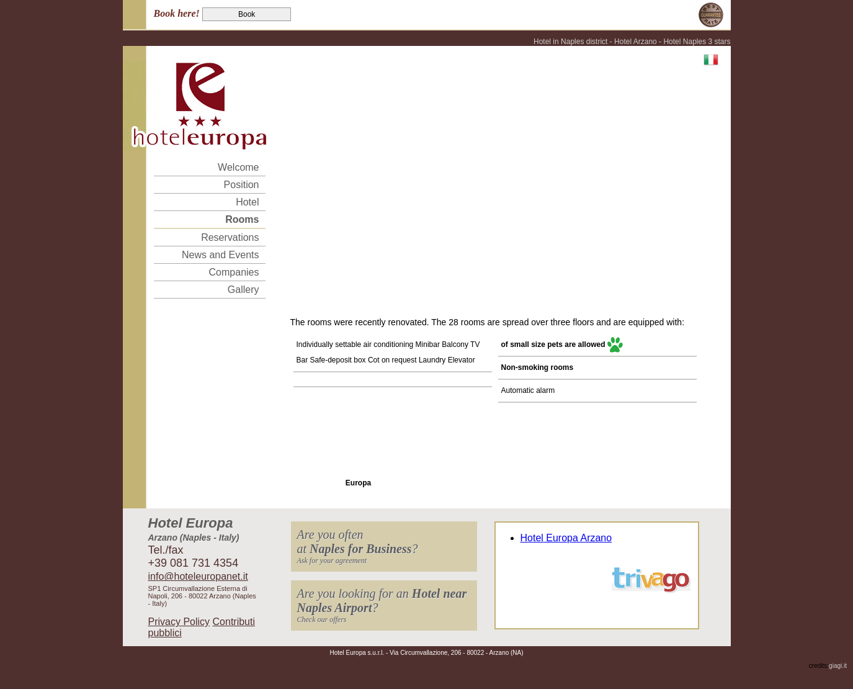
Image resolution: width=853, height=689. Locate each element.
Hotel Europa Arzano (566, 538)
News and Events (220, 255)
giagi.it (838, 665)
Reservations (230, 237)
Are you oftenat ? (357, 546)
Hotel (247, 202)
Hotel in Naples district (570, 41)
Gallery (243, 289)
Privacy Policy (179, 621)
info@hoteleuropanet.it (198, 576)
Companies (234, 272)
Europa (358, 483)
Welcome (238, 167)
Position (241, 184)
